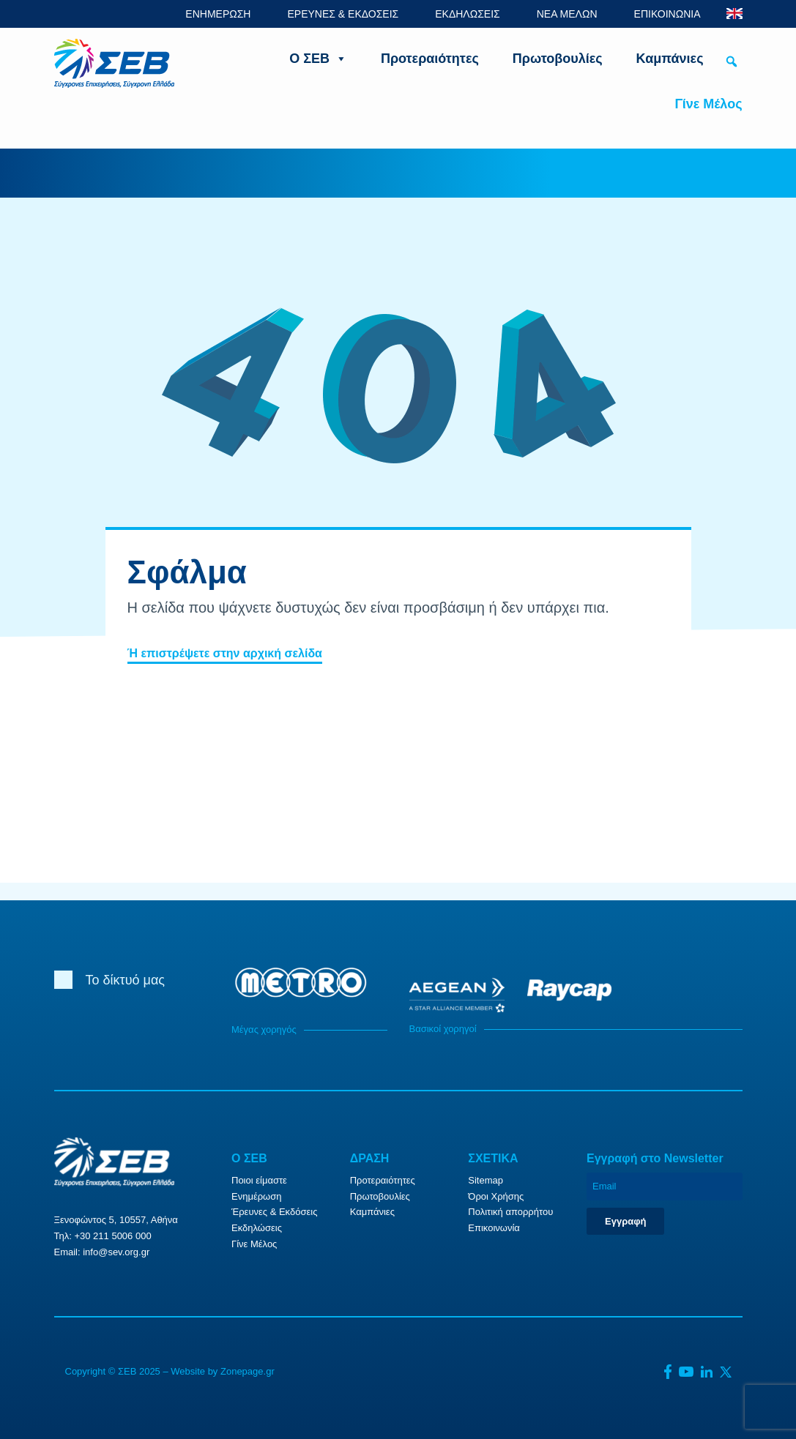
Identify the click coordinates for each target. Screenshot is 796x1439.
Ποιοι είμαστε (259, 1180)
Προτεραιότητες (430, 58)
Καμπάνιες (670, 58)
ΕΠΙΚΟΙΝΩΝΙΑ (667, 14)
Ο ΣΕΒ (318, 58)
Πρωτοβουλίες (558, 58)
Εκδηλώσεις (256, 1227)
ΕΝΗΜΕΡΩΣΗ (217, 14)
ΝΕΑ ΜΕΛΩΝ (567, 14)
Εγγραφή (625, 1221)
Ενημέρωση (256, 1196)
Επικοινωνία (494, 1227)
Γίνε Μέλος (708, 104)
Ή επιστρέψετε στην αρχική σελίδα (224, 653)
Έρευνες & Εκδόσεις (274, 1211)
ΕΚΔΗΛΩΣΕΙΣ (467, 14)
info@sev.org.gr (116, 1251)
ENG (734, 13)
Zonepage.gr (247, 1371)
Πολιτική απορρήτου (510, 1211)
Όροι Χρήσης (496, 1196)
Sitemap (485, 1180)
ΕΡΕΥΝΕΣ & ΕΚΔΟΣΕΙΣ (342, 14)
